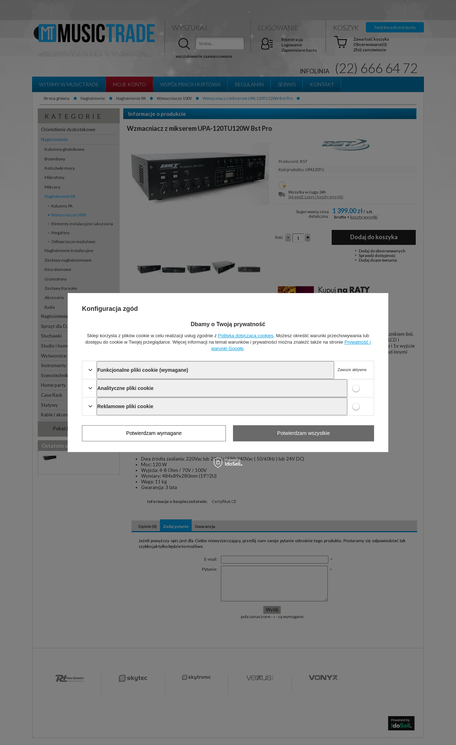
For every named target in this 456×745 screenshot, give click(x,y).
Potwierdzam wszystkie (303, 433)
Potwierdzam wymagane (154, 433)
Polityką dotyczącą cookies (245, 335)
